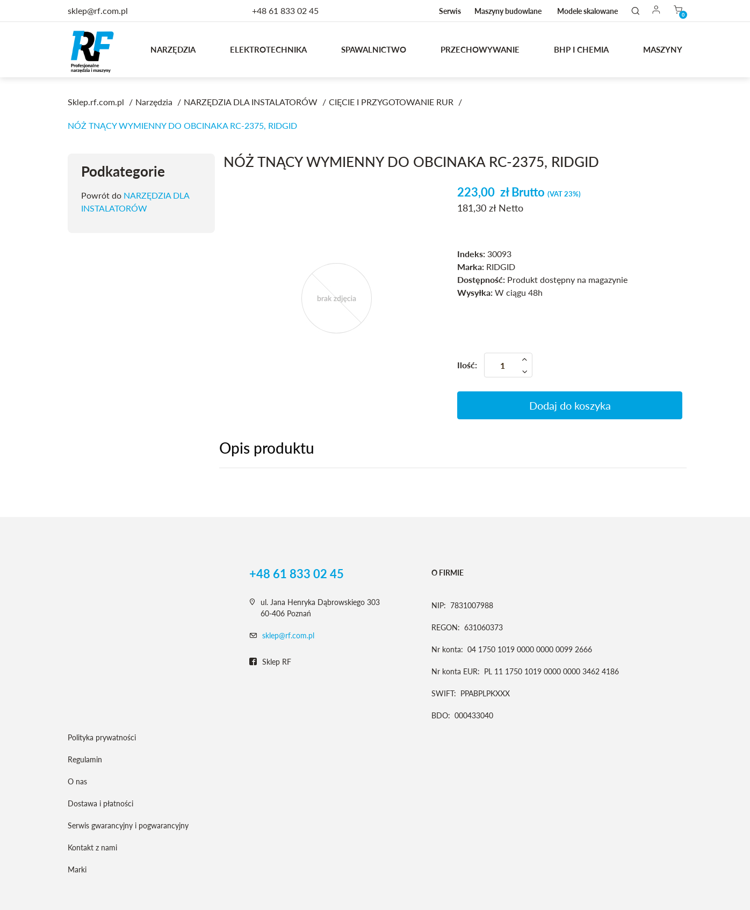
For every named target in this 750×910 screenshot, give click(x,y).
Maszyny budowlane (508, 11)
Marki (77, 869)
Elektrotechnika (268, 49)
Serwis (450, 11)
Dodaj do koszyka (570, 405)
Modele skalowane (587, 11)
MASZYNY (662, 49)
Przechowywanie (480, 49)
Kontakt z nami (92, 847)
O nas (77, 781)
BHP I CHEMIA (581, 49)
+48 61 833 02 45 (285, 10)
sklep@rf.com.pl (288, 635)
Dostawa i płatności (100, 803)
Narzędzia (173, 49)
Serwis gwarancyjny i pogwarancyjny (128, 825)
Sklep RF (270, 662)
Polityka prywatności (102, 737)
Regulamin (85, 759)
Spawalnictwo (373, 49)
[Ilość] (508, 365)
